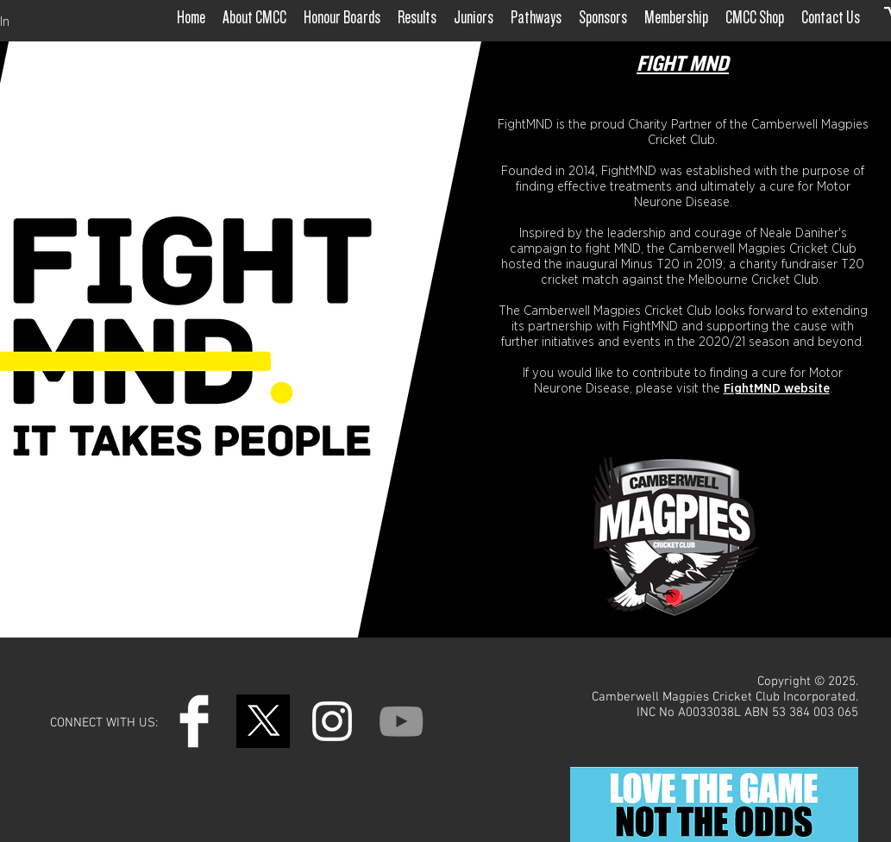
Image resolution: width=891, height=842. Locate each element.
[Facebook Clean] (194, 721)
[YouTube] (401, 721)
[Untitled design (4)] (263, 721)
